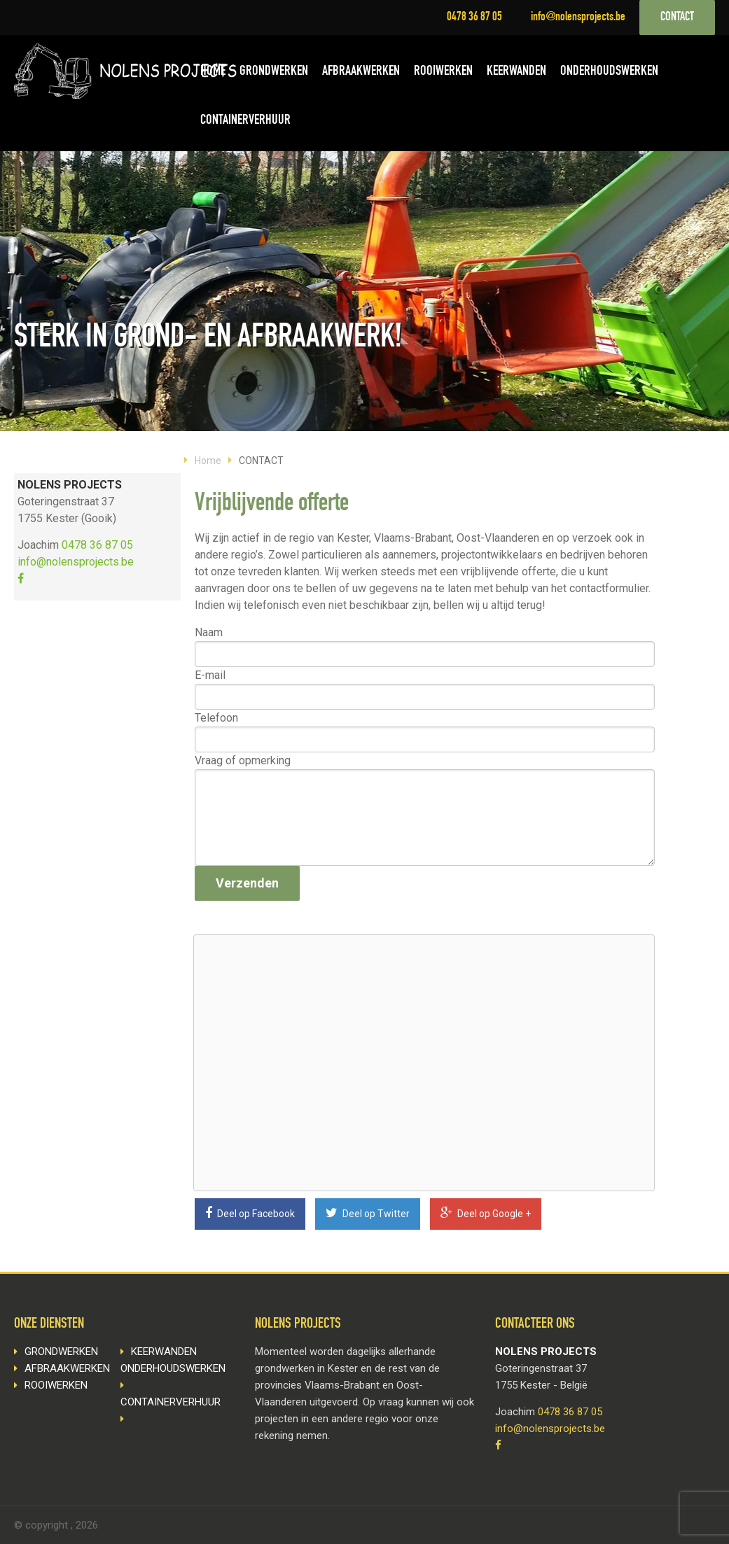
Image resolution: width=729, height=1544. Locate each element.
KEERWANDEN (516, 72)
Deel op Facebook (250, 1213)
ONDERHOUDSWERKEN (609, 72)
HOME (212, 72)
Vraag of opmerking (243, 760)
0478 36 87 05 (474, 17)
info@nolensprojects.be (578, 17)
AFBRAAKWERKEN (361, 72)
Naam (209, 632)
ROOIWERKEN (443, 72)
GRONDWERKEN (273, 72)
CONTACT (677, 17)
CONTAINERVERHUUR (245, 121)
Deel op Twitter (368, 1213)
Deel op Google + (485, 1213)
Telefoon (216, 717)
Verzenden (247, 883)
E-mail (210, 675)
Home (208, 460)
